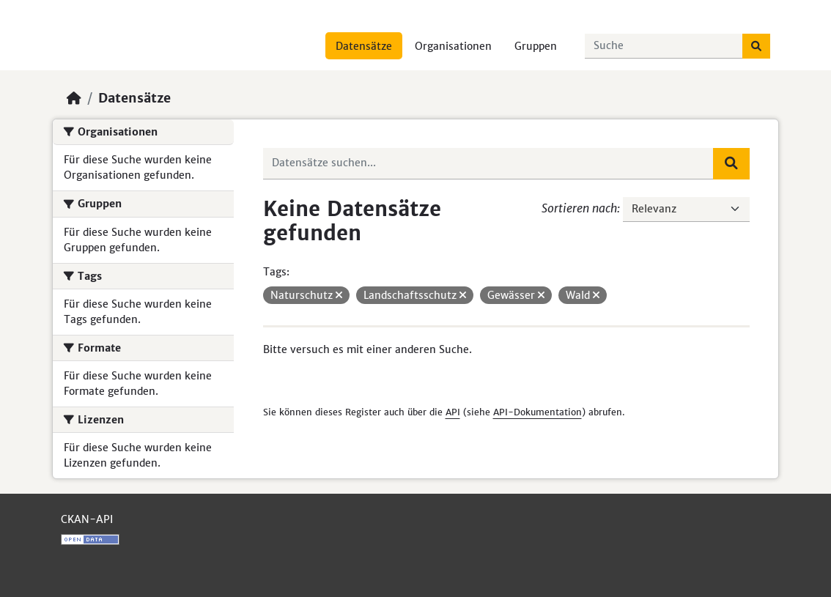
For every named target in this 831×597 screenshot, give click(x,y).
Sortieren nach (579, 208)
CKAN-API (87, 519)
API (453, 412)
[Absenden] (756, 46)
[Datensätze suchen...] (664, 46)
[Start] (74, 98)
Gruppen (535, 46)
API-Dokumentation (537, 412)
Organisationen (453, 46)
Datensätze (364, 46)
